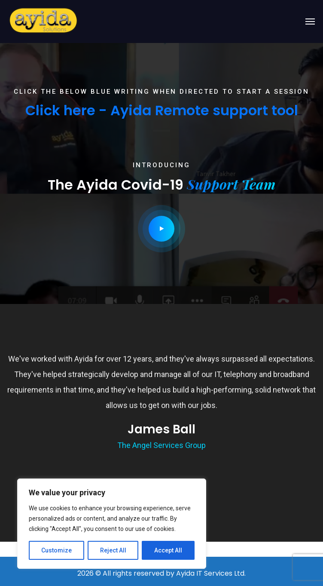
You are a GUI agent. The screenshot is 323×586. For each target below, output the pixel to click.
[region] (111, 524)
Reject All (113, 550)
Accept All (168, 550)
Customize (56, 550)
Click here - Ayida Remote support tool (161, 110)
